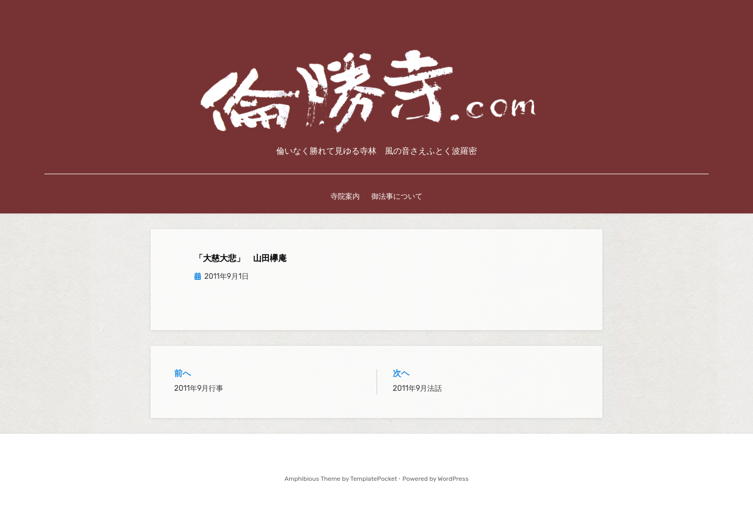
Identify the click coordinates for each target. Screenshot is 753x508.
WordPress (453, 478)
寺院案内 (345, 196)
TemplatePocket (373, 478)
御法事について (397, 196)
